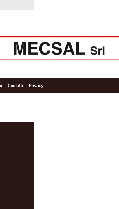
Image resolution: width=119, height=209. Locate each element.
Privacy (36, 85)
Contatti (15, 85)
